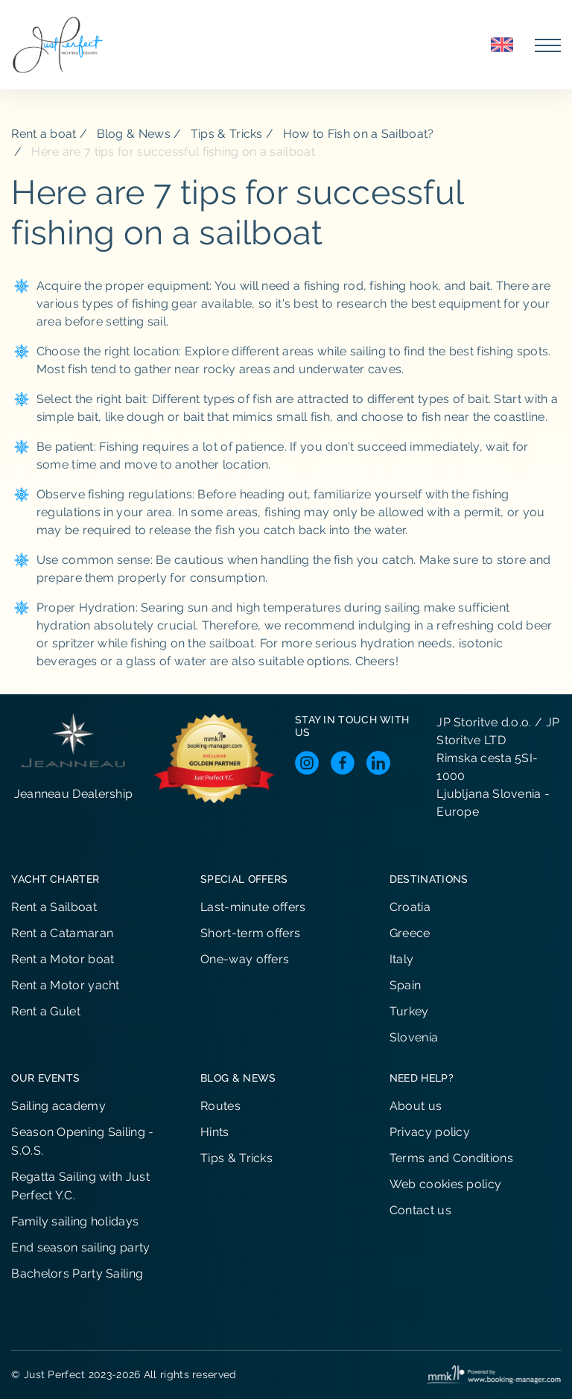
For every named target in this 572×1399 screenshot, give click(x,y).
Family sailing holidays (75, 1221)
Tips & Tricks (227, 134)
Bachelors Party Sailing (77, 1273)
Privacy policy (430, 1132)
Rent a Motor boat (62, 959)
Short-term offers (250, 933)
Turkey (409, 1011)
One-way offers (244, 959)
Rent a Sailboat (54, 907)
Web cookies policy (445, 1184)
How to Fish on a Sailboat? (358, 134)
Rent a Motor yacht (65, 985)
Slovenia (414, 1037)
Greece (410, 933)
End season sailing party (80, 1247)
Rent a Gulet (45, 1011)
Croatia (410, 907)
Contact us (420, 1210)
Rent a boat (43, 134)
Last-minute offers (252, 907)
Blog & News (134, 134)
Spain (406, 985)
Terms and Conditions (451, 1158)
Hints (214, 1132)
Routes (220, 1106)
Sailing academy (58, 1106)
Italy (402, 959)
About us (416, 1106)
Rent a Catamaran (62, 933)
